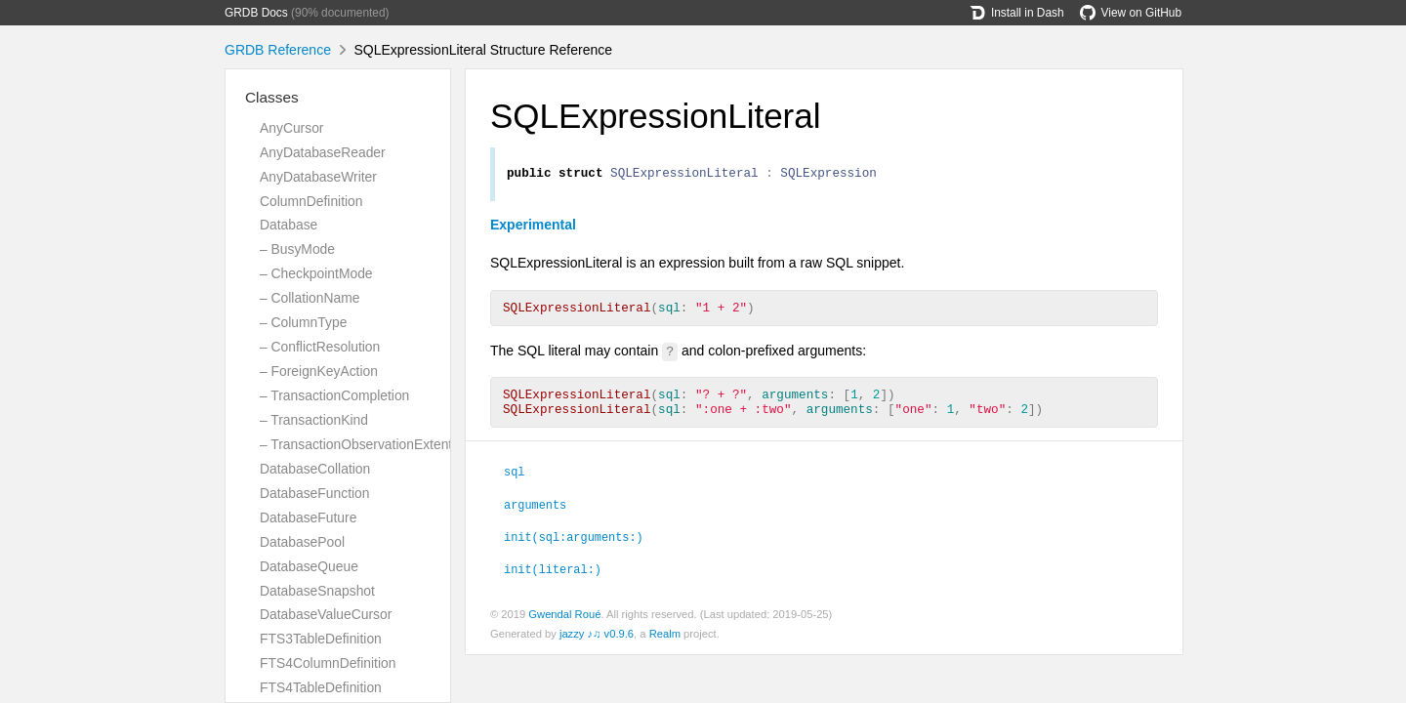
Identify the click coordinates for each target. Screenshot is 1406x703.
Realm (665, 645)
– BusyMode (297, 249)
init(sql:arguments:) (573, 548)
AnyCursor (291, 128)
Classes (272, 97)
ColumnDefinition (311, 201)
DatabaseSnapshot (317, 591)
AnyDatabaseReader (323, 152)
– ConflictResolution (320, 346)
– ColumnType (303, 322)
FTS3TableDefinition (321, 638)
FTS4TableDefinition (321, 687)
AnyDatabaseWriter (318, 177)
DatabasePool (302, 542)
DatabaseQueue (309, 566)
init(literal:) (552, 580)
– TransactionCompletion (334, 395)
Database (288, 224)
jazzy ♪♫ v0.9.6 (596, 645)
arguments (535, 515)
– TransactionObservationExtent (356, 444)
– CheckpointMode (316, 273)
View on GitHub (1130, 13)
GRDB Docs (256, 13)
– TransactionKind (314, 420)
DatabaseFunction (315, 493)
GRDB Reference (278, 50)
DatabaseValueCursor (326, 614)
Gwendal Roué (564, 626)
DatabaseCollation (315, 468)
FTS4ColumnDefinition (327, 663)
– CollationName (309, 298)
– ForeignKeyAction (319, 371)
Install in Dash (1017, 13)
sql (514, 482)
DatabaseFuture (308, 517)
